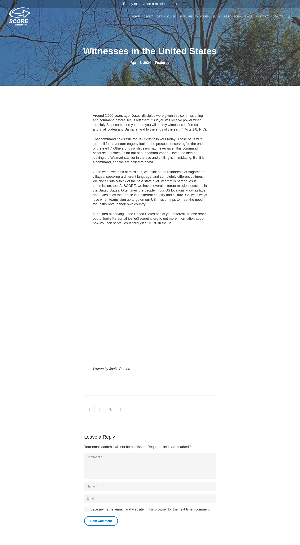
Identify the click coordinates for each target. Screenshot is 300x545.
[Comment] (150, 467)
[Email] (150, 503)
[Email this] (89, 409)
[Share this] (100, 409)
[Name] (150, 490)
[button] (289, 17)
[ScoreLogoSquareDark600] (20, 17)
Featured (162, 63)
